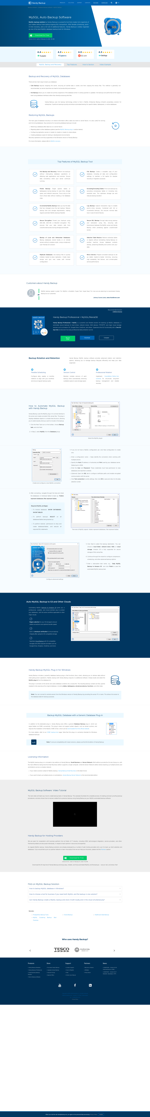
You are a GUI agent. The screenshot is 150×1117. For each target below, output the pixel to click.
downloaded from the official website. (78, 728)
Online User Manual (70, 975)
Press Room (87, 972)
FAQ (66, 972)
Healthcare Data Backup (102, 914)
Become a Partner (89, 967)
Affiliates (86, 970)
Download (105, 2)
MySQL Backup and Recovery (50, 64)
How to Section (88, 64)
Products (62, 2)
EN (117, 3)
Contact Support (69, 967)
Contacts (87, 2)
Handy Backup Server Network (72, 775)
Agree (101, 1114)
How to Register (69, 970)
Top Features (72, 64)
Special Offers (50, 975)
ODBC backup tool (52, 732)
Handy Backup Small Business (67, 770)
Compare (106, 337)
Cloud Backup (39, 641)
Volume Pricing (51, 972)
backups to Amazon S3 (48, 607)
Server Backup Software (34, 977)
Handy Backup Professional (35, 970)
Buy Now (95, 2)
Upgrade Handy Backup (53, 970)
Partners (103, 849)
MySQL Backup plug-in (67, 129)
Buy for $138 (68, 338)
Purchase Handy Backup (53, 967)
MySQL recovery (55, 141)
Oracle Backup (68, 914)
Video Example (105, 64)
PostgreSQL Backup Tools (40, 914)
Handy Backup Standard (34, 967)
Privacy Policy (75, 999)
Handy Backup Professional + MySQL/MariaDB (75, 317)
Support (79, 2)
